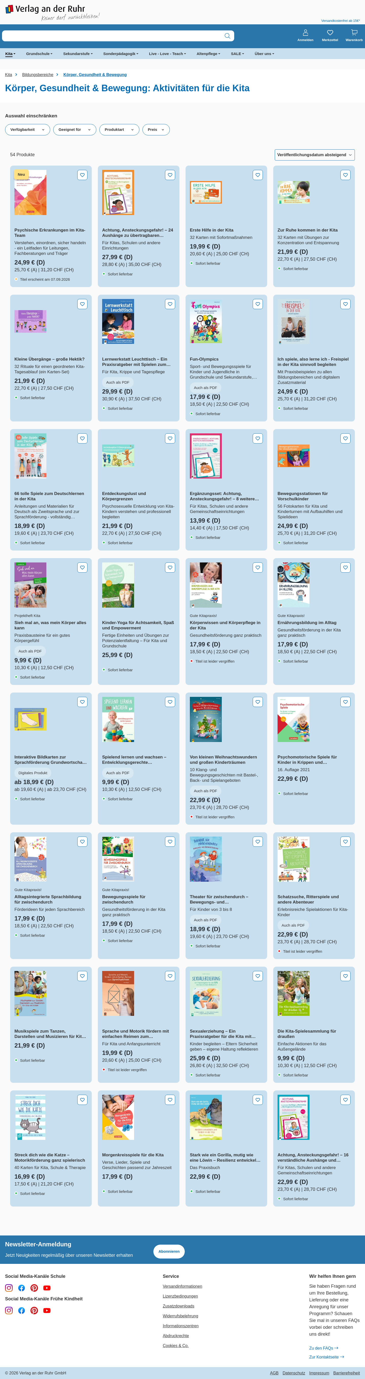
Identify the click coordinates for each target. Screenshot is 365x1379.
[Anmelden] (305, 35)
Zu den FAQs (323, 1348)
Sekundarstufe (76, 53)
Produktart (119, 129)
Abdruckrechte (176, 1336)
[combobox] (111, 35)
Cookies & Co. (176, 1345)
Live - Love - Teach (166, 53)
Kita (8, 53)
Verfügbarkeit (27, 129)
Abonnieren (168, 1251)
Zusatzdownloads (178, 1306)
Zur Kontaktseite (326, 1357)
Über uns (263, 53)
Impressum (319, 1373)
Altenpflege (207, 53)
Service (171, 1276)
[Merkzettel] (330, 35)
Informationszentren (180, 1326)
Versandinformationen (182, 1286)
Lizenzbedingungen (180, 1296)
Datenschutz (294, 1373)
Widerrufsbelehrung (180, 1316)
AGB (274, 1373)
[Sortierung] (315, 155)
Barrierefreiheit (346, 1373)
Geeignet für (75, 129)
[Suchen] (227, 35)
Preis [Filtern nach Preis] (156, 129)
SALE (236, 53)
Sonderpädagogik (119, 53)
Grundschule (38, 53)
